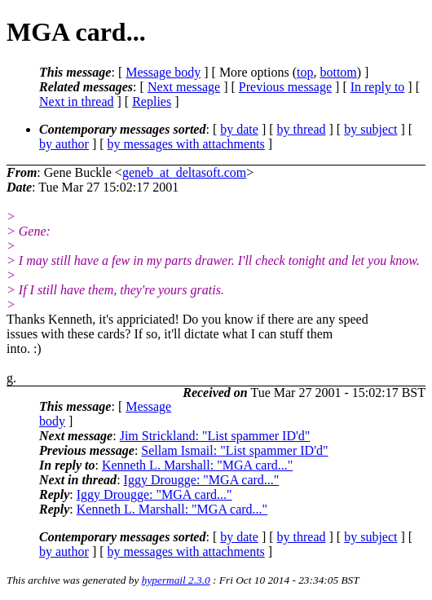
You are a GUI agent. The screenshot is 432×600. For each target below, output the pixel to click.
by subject (370, 129)
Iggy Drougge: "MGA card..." (202, 480)
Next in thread (76, 101)
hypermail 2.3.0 (176, 580)
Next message (184, 87)
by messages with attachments (186, 144)
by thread (301, 129)
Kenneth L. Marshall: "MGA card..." (197, 465)
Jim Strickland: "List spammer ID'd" (215, 436)
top (305, 72)
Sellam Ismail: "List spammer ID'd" (234, 450)
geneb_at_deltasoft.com (184, 172)
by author (64, 144)
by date (239, 129)
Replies (151, 101)
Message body (163, 72)
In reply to (377, 87)
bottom (338, 72)
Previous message (285, 87)
